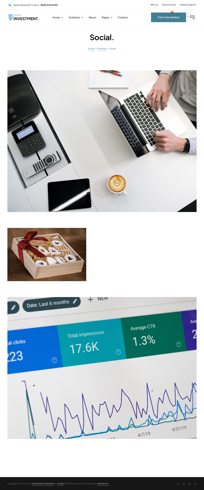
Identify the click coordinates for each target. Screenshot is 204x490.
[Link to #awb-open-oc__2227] (192, 18)
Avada (60, 483)
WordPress (103, 483)
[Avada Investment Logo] (23, 16)
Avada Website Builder (43, 483)
